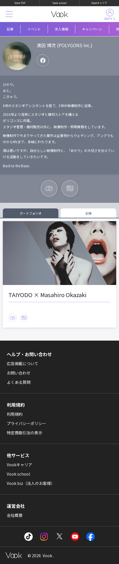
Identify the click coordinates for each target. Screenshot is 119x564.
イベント (34, 29)
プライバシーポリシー (26, 423)
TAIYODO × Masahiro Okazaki (47, 295)
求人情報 (61, 29)
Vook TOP (19, 3)
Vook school (59, 3)
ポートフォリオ (30, 213)
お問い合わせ (18, 373)
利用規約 (15, 414)
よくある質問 (18, 382)
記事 (10, 29)
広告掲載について (22, 363)
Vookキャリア (99, 3)
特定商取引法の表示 (24, 432)
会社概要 (15, 515)
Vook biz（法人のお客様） (31, 483)
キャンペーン (92, 29)
